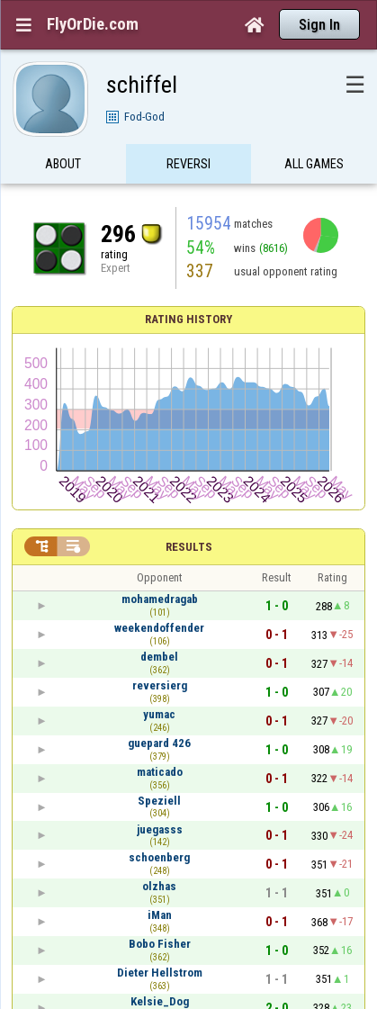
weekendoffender (159, 628)
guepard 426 (159, 743)
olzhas (159, 886)
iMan (160, 915)
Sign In (319, 24)
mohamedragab (159, 599)
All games (314, 174)
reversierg (159, 685)
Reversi (188, 174)
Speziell (159, 800)
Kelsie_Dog (159, 1001)
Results (189, 547)
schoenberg (159, 857)
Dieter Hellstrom (159, 972)
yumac (159, 714)
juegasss (160, 829)
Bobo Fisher (160, 943)
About (63, 174)
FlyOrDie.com (93, 24)
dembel (159, 656)
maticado (160, 772)
